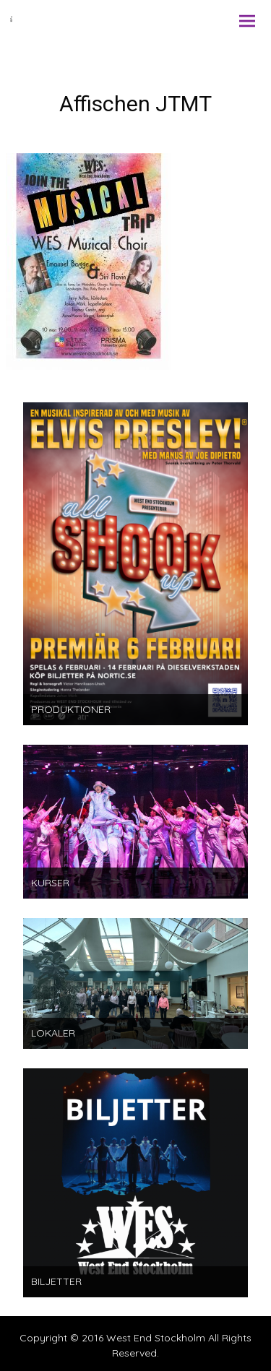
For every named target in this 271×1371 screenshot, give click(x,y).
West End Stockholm (155, 1337)
